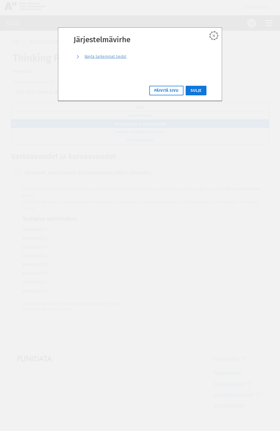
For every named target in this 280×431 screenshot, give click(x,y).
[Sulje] (213, 35)
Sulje (196, 90)
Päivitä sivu (166, 90)
